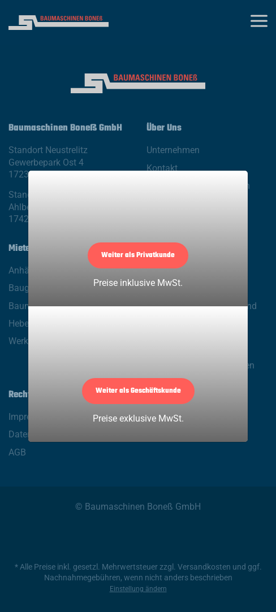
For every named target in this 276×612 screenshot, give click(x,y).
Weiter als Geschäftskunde (138, 391)
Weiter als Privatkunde (138, 255)
